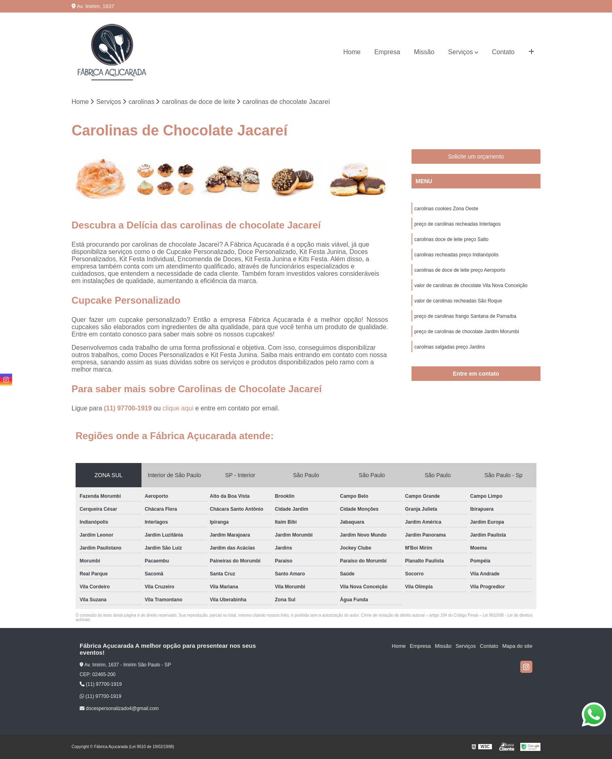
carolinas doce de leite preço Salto (451, 239)
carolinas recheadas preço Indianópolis (456, 255)
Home (352, 52)
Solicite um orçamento (476, 156)
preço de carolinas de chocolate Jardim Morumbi (466, 331)
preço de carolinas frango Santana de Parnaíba (465, 316)
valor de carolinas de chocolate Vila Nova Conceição (471, 285)
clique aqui (178, 408)
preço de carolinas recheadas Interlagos (457, 224)
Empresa (387, 52)
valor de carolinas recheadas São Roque (458, 301)
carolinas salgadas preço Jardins (449, 347)
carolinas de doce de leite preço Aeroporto (459, 270)
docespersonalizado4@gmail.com (119, 708)
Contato (503, 52)
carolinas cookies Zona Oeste (446, 208)
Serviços (460, 52)
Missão (424, 52)
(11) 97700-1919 (129, 408)
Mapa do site (517, 646)
